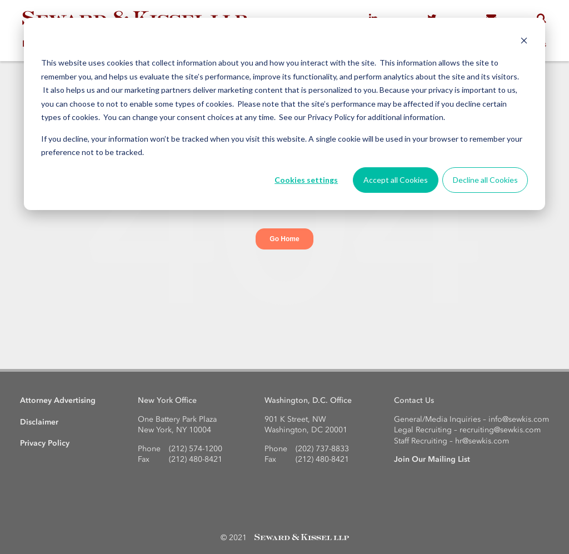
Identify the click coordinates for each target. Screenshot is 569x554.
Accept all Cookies (395, 179)
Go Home (284, 239)
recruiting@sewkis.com (500, 430)
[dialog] (284, 114)
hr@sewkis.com (482, 441)
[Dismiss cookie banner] (524, 42)
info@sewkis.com (518, 419)
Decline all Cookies (485, 179)
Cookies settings (306, 179)
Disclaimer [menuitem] (39, 422)
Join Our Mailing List (432, 459)
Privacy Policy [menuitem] (44, 443)
